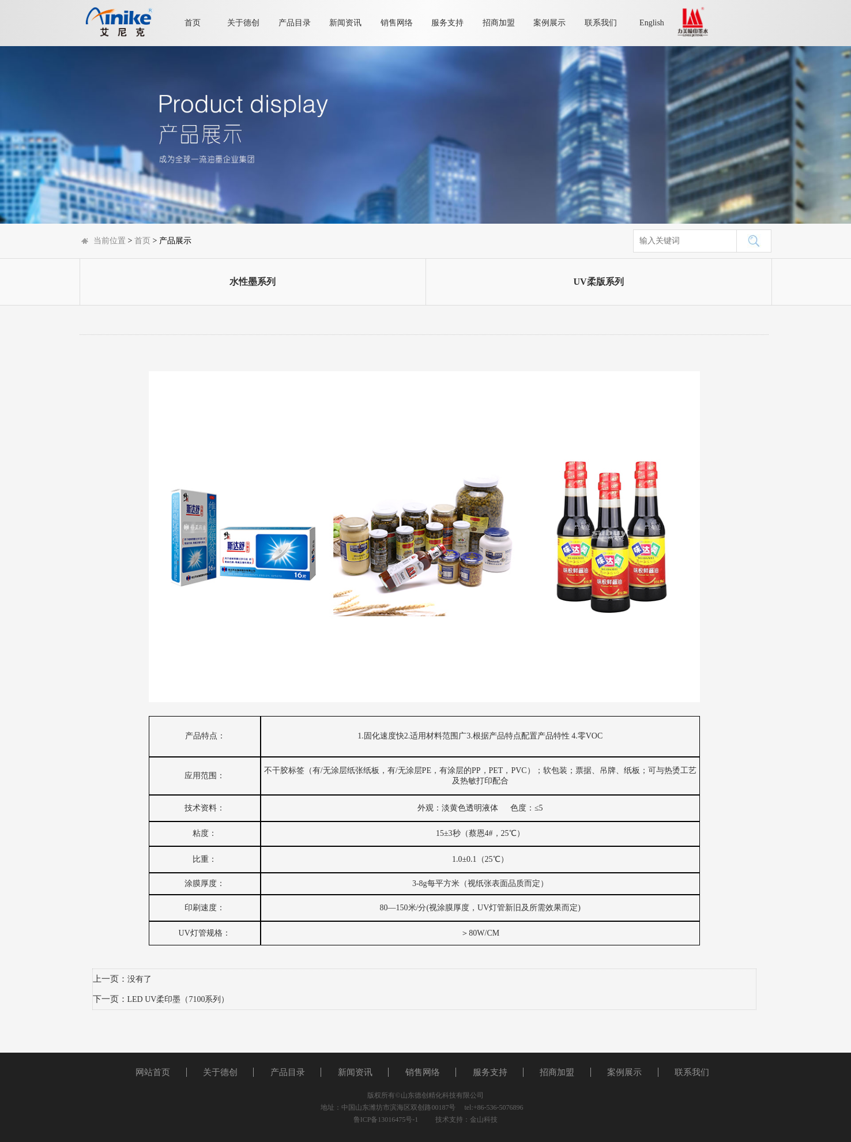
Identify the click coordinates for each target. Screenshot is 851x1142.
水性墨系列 (252, 282)
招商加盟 (499, 22)
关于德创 (243, 22)
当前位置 (109, 240)
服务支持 (447, 22)
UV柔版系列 (598, 282)
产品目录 (294, 22)
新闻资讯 (345, 22)
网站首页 (152, 1072)
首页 (192, 22)
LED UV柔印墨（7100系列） (178, 999)
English (651, 22)
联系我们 (601, 22)
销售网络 (397, 22)
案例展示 (549, 22)
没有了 (139, 979)
